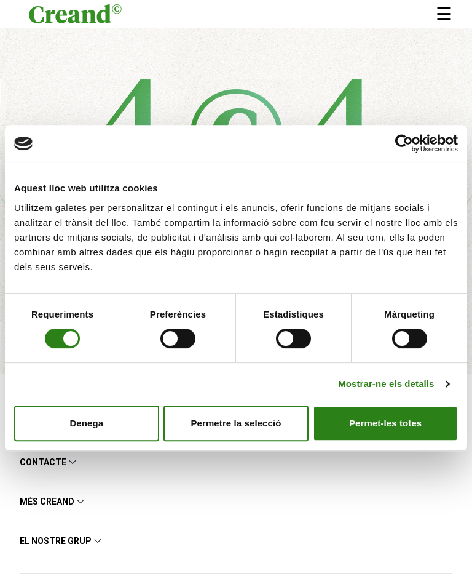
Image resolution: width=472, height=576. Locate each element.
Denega (86, 423)
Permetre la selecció (236, 423)
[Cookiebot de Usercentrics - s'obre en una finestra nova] (404, 143)
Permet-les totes (385, 423)
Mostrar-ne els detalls (386, 383)
